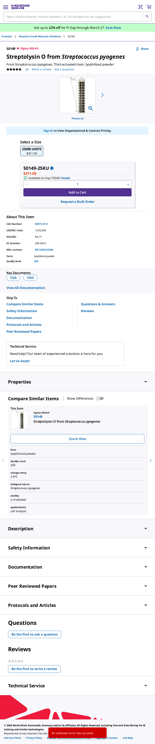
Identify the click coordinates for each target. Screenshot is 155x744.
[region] (77, 95)
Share (142, 49)
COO (30, 277)
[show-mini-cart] (149, 7)
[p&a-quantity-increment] (128, 184)
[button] (31, 151)
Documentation (19, 318)
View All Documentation (25, 288)
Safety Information (21, 311)
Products (7, 36)
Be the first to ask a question (35, 634)
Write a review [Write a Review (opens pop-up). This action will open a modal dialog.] (41, 69)
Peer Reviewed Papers (23, 331)
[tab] (10, 36)
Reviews (87, 311)
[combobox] (77, 16)
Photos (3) (78, 118)
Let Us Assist (20, 361)
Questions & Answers (98, 304)
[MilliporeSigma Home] (20, 6)
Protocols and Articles (24, 324)
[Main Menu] (5, 7)
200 (36, 261)
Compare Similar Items (24, 304)
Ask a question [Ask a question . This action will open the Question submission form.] (64, 69)
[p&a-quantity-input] (77, 184)
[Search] (147, 16)
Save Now (113, 27)
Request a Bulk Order (77, 202)
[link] (12, 738)
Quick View (77, 439)
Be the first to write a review (36, 670)
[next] (103, 95)
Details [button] (65, 178)
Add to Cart (77, 192)
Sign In (48, 130)
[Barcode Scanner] (140, 6)
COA (13, 277)
